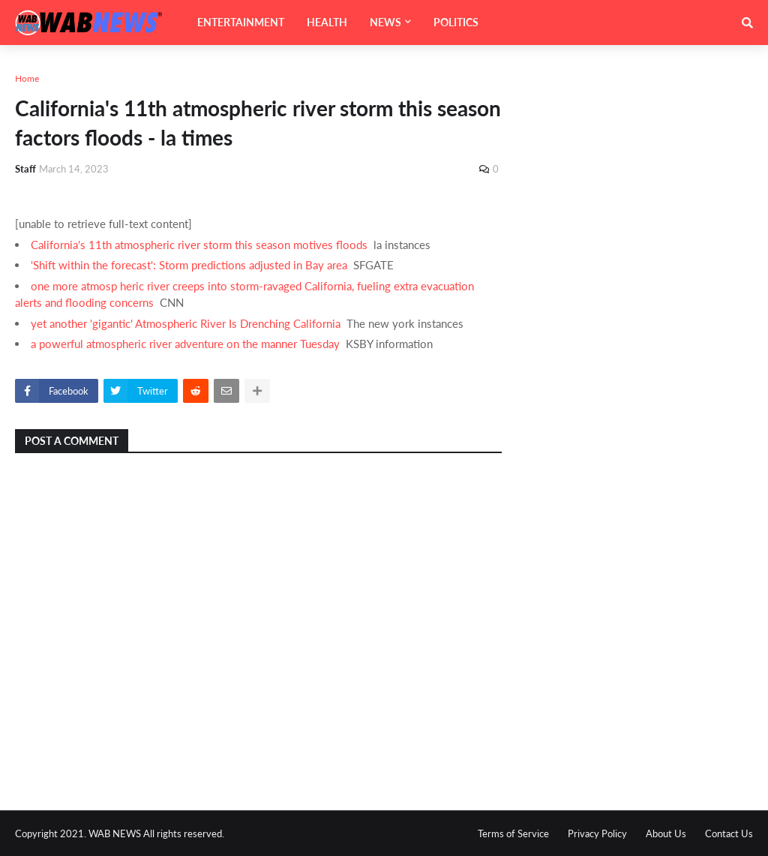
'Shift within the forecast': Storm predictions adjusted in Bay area (189, 265)
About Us (666, 833)
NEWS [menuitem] (385, 22)
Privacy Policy (597, 833)
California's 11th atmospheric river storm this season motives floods (199, 244)
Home (27, 78)
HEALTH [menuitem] (327, 22)
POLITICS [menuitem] (456, 22)
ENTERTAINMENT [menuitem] (240, 22)
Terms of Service (513, 833)
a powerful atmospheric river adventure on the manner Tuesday (185, 343)
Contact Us (729, 833)
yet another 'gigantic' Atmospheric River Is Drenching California (185, 323)
